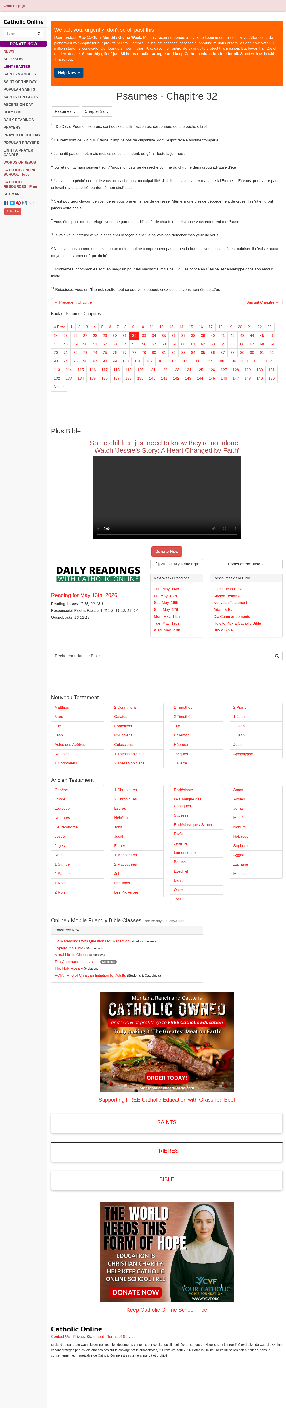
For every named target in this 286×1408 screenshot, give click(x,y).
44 (252, 336)
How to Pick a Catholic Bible (237, 623)
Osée (178, 890)
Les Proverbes (126, 892)
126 (212, 370)
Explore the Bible (69, 948)
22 (260, 327)
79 (144, 353)
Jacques (181, 754)
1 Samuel (63, 864)
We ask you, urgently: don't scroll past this (104, 30)
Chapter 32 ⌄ (97, 111)
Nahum (239, 827)
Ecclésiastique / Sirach (193, 825)
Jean (59, 735)
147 (236, 378)
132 (57, 378)
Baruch (180, 862)
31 (124, 336)
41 (223, 336)
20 (240, 327)
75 (105, 353)
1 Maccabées (125, 855)
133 (69, 378)
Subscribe (13, 211)
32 (134, 336)
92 (272, 353)
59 (173, 344)
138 (128, 378)
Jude (237, 745)
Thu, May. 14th (166, 589)
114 (69, 370)
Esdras (120, 808)
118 (116, 370)
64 (223, 344)
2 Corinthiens (125, 707)
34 (154, 336)
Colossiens (123, 745)
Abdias (239, 799)
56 (144, 344)
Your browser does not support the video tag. (167, 497)
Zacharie (240, 864)
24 (56, 336)
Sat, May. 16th (166, 603)
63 (213, 344)
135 (92, 378)
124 (188, 370)
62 (203, 344)
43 (242, 336)
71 (65, 353)
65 (232, 344)
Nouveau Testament (230, 603)
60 (183, 344)
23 (269, 327)
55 (134, 344)
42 (232, 336)
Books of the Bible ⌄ (246, 564)
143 (188, 378)
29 (105, 336)
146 (224, 378)
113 (57, 370)
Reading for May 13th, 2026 (84, 595)
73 (85, 353)
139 (140, 378)
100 (125, 361)
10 (142, 327)
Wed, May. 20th (167, 630)
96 (85, 361)
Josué (60, 836)
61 (193, 344)
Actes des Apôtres (70, 745)
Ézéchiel (181, 871)
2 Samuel (63, 874)
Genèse (61, 790)
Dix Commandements (231, 616)
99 (115, 361)
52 (105, 344)
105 (185, 361)
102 (149, 361)
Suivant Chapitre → (262, 302)
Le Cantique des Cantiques (188, 802)
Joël (177, 899)
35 (164, 336)
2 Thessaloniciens (129, 763)
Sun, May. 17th (166, 610)
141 (164, 378)
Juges (60, 846)
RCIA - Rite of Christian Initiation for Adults (90, 975)
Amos (238, 790)
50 (85, 344)
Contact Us (60, 1337)
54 (124, 344)
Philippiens (123, 735)
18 (220, 327)
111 (257, 361)
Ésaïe (178, 834)
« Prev (59, 327)
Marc (59, 717)
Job (117, 874)
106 (197, 361)
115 (81, 370)
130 (260, 370)
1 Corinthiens (66, 763)
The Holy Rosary (69, 968)
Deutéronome (66, 827)
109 (233, 361)
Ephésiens (123, 726)
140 (152, 378)
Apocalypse (243, 754)
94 (65, 361)
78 (134, 353)
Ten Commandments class (77, 962)
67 (252, 344)
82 (173, 353)
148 (247, 378)
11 (152, 327)
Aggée (238, 855)
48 (65, 344)
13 (171, 327)
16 (201, 327)
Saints (167, 1122)
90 (252, 353)
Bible (167, 1179)
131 (271, 370)
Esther (119, 846)
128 (236, 370)
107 (209, 361)
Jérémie (180, 843)
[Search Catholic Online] (39, 33)
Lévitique (62, 808)
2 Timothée (183, 717)
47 (56, 344)
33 (144, 336)
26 (75, 336)
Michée (239, 818)
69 (272, 344)
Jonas (238, 808)
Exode (60, 799)
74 (95, 353)
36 (173, 336)
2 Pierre (240, 707)
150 (271, 378)
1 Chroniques (125, 790)
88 (232, 353)
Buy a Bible (223, 630)
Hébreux (181, 745)
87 (223, 353)
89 (242, 353)
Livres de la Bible (227, 589)
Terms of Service (121, 1337)
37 (183, 336)
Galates (120, 717)
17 (210, 327)
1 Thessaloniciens (129, 754)
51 (95, 344)
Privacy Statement (88, 1337)
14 (181, 327)
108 (221, 361)
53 (115, 344)
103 (161, 361)
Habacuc (240, 836)
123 (176, 370)
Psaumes (122, 883)
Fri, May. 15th (165, 596)
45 (262, 336)
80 (154, 353)
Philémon (182, 735)
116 (92, 370)
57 (154, 344)
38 (193, 336)
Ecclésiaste (183, 790)
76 (115, 353)
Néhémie (121, 818)
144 (200, 378)
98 (105, 361)
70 (56, 353)
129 (247, 370)
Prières (167, 1151)
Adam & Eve (224, 610)
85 (203, 353)
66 (242, 344)
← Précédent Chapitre (73, 302)
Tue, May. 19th (166, 623)
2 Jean (239, 726)
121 (152, 370)
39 (203, 336)
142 (176, 378)
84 (193, 353)
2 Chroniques (125, 799)
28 (95, 336)
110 (245, 361)
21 (250, 327)
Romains (62, 754)
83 (183, 353)
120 (140, 370)
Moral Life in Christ (70, 955)
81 (164, 353)
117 (104, 370)
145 (212, 378)
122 (164, 370)
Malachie (240, 874)
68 (262, 344)
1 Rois (60, 883)
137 (116, 378)
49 (75, 344)
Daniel (179, 880)
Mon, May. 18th (167, 616)
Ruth (59, 855)
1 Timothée (183, 707)
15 (191, 327)
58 (164, 344)
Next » (59, 387)
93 (56, 361)
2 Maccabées (125, 864)
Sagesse (181, 815)
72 (75, 353)
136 (104, 378)
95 (75, 361)
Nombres (62, 818)
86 (213, 353)
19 (230, 327)
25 (65, 336)
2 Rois (60, 892)
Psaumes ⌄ (65, 111)
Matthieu (62, 707)
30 (115, 336)
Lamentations (185, 852)
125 (200, 370)
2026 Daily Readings (177, 564)
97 (95, 361)
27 (85, 336)
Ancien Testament (228, 596)
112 (268, 361)
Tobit (118, 827)
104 (173, 361)
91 (262, 353)
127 (224, 370)
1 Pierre (180, 763)
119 (128, 370)
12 (162, 327)
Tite (177, 726)
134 (81, 378)
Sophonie (241, 846)
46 (272, 336)
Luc (58, 726)
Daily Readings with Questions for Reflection (92, 941)
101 (137, 361)
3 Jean (239, 735)
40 (213, 336)
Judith (119, 836)
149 (260, 378)
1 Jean (239, 717)
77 (124, 353)
